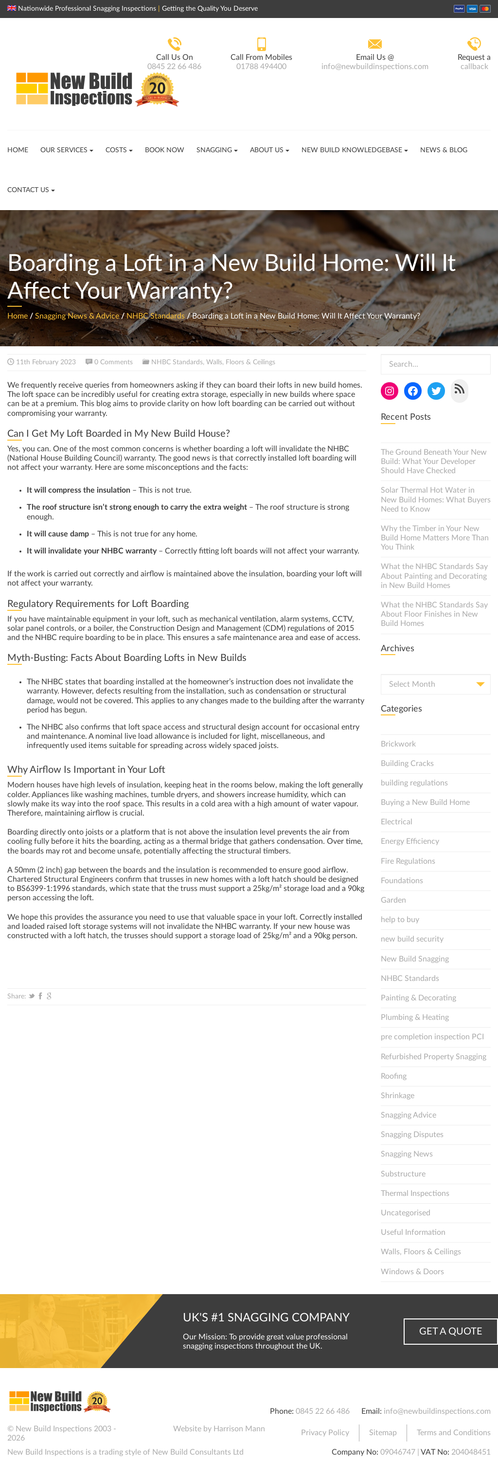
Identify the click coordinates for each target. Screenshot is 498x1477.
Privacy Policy (325, 1433)
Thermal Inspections (415, 1193)
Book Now (164, 150)
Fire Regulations (408, 861)
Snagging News (407, 1154)
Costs (116, 150)
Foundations (402, 881)
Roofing (394, 1076)
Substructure (403, 1174)
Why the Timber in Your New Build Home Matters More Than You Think (435, 538)
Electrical (396, 822)
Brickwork (398, 744)
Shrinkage (397, 1096)
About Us (267, 150)
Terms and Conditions (454, 1433)
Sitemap (383, 1433)
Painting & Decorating (418, 998)
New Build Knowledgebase (352, 150)
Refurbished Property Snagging (433, 1057)
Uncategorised (405, 1213)
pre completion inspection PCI (432, 1037)
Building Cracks (407, 763)
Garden (393, 900)
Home (17, 150)
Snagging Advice (408, 1115)
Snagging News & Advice (77, 316)
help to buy (400, 920)
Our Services (64, 150)
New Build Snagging (415, 959)
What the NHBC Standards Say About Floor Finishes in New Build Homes (434, 614)
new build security (412, 939)
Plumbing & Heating (415, 1017)
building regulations (414, 783)
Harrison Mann (239, 1429)
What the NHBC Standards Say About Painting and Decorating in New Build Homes (434, 576)
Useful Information (413, 1232)
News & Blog (443, 150)
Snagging (214, 150)
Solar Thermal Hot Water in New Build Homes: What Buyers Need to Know (436, 499)
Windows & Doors (412, 1272)
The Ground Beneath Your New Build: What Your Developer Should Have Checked (434, 461)
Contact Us (28, 190)
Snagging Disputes (412, 1135)
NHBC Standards (155, 316)
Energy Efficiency (410, 841)
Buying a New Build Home (425, 802)
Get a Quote (450, 1331)
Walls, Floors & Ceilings (240, 362)
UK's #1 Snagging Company (266, 1318)
